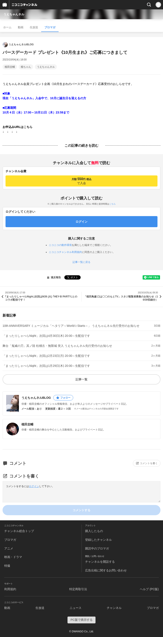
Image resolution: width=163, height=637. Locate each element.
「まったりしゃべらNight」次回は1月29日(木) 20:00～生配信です (46, 365)
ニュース (76, 608)
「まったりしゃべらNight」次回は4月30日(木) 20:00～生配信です (46, 335)
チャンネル (114, 608)
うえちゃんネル (13, 14)
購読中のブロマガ (97, 548)
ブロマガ (49, 27)
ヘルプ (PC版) (149, 589)
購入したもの (94, 531)
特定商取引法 (78, 589)
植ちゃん (26, 67)
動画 (20, 27)
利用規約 (10, 589)
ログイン (34, 486)
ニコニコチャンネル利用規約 (65, 252)
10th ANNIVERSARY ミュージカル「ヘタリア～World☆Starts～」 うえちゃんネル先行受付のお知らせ (71, 325)
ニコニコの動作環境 (60, 245)
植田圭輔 (10, 67)
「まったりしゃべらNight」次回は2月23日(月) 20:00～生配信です (46, 355)
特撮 (7, 565)
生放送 (34, 27)
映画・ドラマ (13, 557)
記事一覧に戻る (81, 262)
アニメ (8, 548)
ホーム (7, 27)
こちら (112, 204)
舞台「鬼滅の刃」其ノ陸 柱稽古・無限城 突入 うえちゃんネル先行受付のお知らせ (57, 345)
